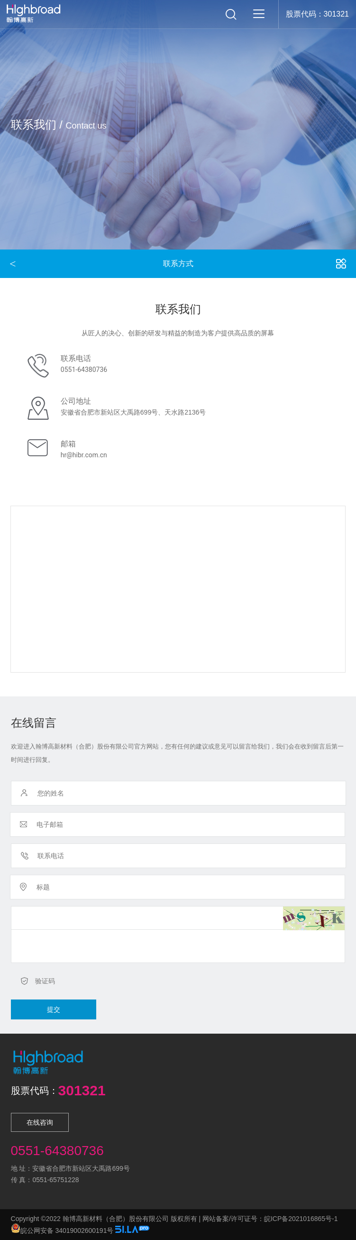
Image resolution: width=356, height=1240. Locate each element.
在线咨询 (40, 1122)
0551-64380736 (84, 369)
